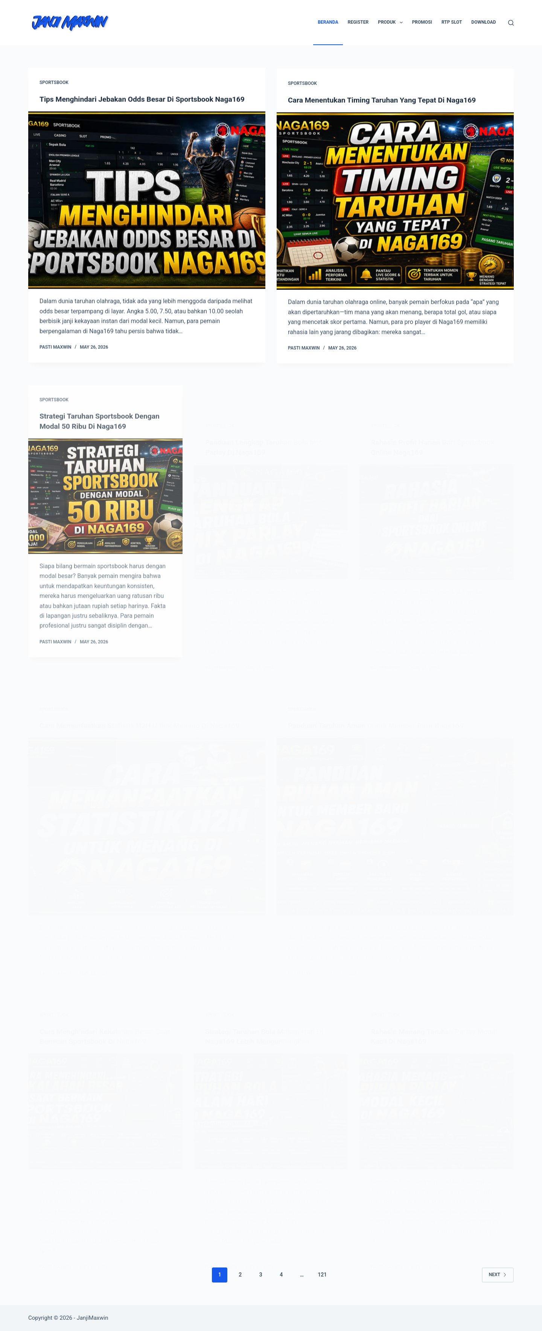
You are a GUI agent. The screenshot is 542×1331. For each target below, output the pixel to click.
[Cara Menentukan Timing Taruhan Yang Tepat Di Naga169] (395, 203)
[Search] (511, 23)
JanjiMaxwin (92, 1317)
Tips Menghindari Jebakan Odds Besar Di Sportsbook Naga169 (146, 99)
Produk (391, 22)
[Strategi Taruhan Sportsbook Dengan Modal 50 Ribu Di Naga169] (105, 518)
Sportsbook (54, 83)
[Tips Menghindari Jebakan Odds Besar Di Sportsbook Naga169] (146, 201)
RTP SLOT (452, 22)
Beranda (328, 22)
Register (358, 22)
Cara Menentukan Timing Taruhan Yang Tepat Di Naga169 (385, 101)
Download (483, 22)
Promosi (422, 22)
